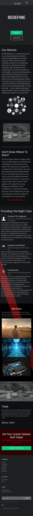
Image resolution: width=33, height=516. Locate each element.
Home (3, 462)
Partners (4, 467)
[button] (26, 2)
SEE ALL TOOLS (8, 423)
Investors (4, 466)
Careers (4, 469)
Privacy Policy (5, 490)
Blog (3, 481)
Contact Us (5, 479)
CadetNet (4, 464)
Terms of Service (6, 492)
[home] (13, 2)
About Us (4, 471)
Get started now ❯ (16, 200)
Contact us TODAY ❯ (16, 448)
